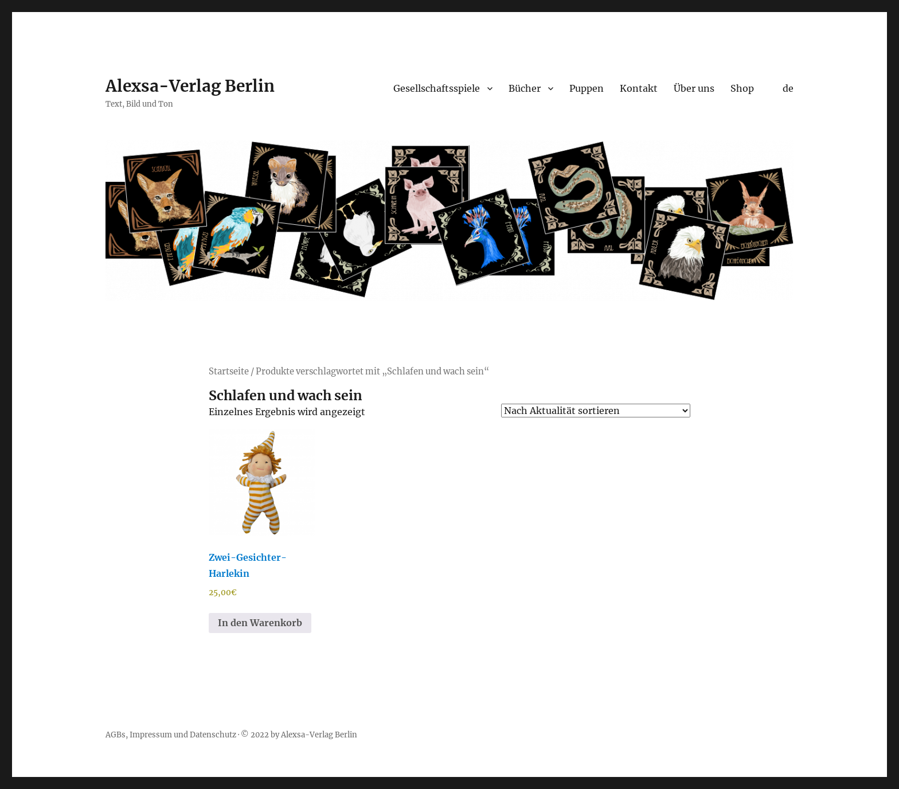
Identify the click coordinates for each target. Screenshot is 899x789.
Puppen (586, 88)
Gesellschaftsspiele (436, 88)
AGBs (115, 735)
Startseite (229, 371)
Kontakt (639, 88)
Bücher (525, 88)
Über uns (694, 88)
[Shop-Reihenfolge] (595, 410)
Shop (742, 88)
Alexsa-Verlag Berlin (190, 86)
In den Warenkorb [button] (260, 622)
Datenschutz (213, 735)
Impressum (151, 735)
